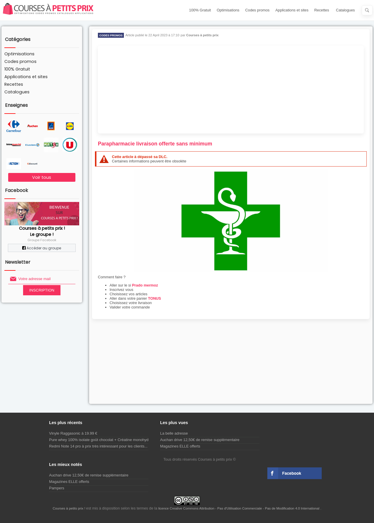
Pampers (56, 488)
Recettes (321, 10)
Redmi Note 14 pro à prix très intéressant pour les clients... (98, 446)
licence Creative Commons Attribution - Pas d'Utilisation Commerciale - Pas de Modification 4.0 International (239, 508)
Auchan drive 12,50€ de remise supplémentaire (199, 440)
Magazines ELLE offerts (180, 446)
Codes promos (257, 10)
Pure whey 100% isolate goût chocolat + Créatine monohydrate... (103, 440)
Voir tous (41, 177)
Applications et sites (292, 10)
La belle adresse (174, 433)
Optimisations (228, 10)
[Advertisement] (231, 90)
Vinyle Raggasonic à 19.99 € (73, 433)
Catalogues (345, 10)
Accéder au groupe (41, 248)
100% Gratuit (200, 10)
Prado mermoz (145, 285)
